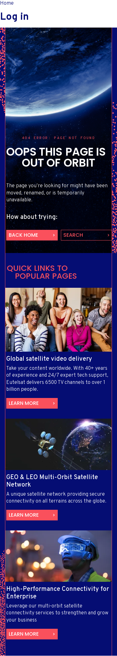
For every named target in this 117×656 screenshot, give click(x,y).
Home (7, 3)
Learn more (24, 403)
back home (23, 235)
